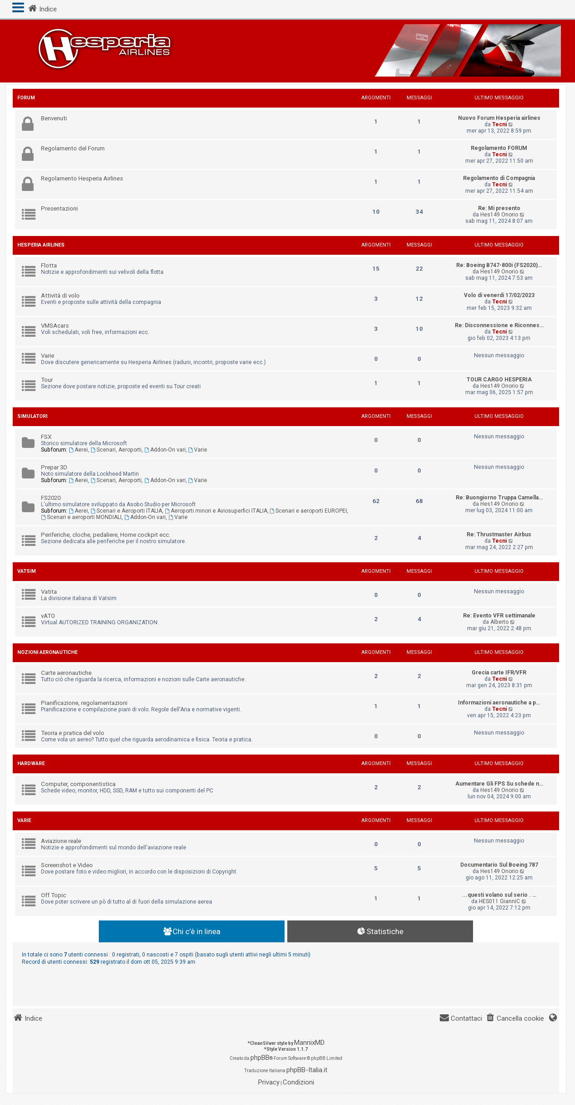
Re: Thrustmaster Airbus (499, 534)
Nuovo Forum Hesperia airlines (499, 118)
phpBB (260, 1058)
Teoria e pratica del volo (72, 733)
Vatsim (26, 571)
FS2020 (51, 497)
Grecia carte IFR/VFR (499, 672)
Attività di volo (60, 295)
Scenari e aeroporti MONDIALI (81, 517)
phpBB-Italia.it (306, 1070)
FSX (46, 436)
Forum (26, 98)
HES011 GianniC (499, 901)
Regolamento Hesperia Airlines (82, 178)
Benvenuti (54, 118)
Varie (47, 355)
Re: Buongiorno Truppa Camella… (499, 497)
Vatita (49, 591)
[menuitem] (514, 1019)
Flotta (49, 265)
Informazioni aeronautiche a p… (499, 702)
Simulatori (32, 416)
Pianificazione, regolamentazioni (84, 702)
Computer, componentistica (78, 784)
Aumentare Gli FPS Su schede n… (499, 784)
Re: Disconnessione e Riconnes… (499, 325)
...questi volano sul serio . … (499, 895)
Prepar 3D (54, 467)
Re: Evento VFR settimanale (499, 615)
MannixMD (309, 1042)
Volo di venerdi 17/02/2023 (499, 295)
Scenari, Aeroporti (116, 450)
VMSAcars (55, 325)
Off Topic (53, 895)
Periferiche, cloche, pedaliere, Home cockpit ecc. (105, 534)
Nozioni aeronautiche (47, 652)
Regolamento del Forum (73, 148)
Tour (47, 379)
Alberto (499, 622)
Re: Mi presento (499, 208)
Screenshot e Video (67, 865)
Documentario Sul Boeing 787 (499, 865)
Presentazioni (59, 208)
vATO (48, 615)
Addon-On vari (165, 450)
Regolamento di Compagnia (499, 178)
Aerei (78, 450)
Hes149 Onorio (499, 214)
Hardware (31, 763)
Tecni (499, 124)
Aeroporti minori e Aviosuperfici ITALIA (216, 511)
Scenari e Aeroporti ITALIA (126, 511)
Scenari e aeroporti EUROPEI (308, 511)
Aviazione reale (61, 841)
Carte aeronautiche (66, 672)
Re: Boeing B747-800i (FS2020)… (499, 265)
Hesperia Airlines (41, 245)
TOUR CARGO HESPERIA (499, 379)
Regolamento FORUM (499, 148)
